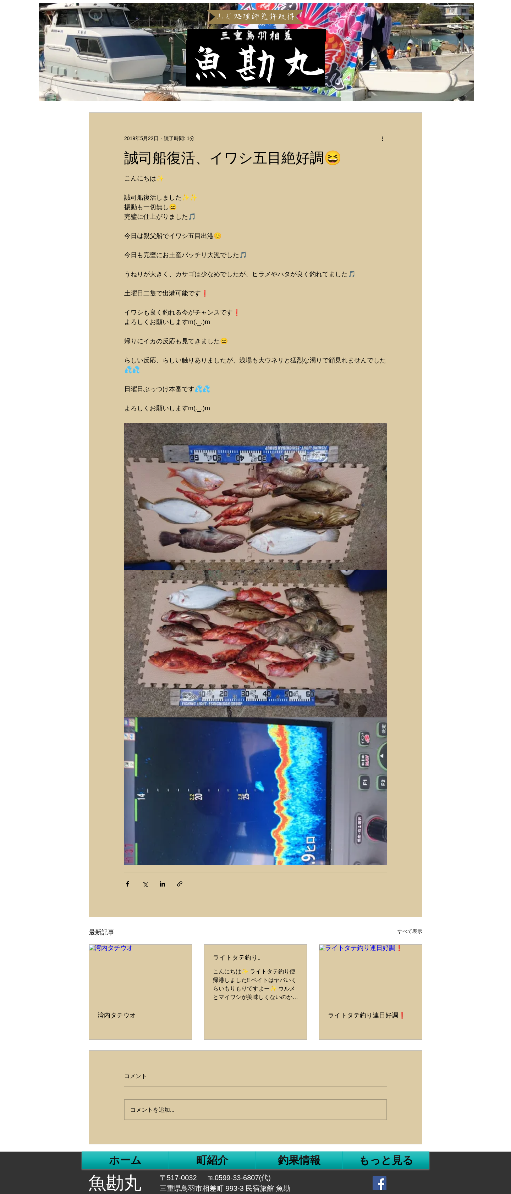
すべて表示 (409, 931)
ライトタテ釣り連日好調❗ (367, 1015)
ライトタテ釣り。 (238, 957)
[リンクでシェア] (179, 884)
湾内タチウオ (117, 1015)
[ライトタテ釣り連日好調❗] (370, 973)
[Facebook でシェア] (127, 884)
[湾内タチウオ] (140, 973)
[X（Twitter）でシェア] (145, 884)
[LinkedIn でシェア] (162, 884)
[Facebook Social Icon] (379, 1183)
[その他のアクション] (382, 138)
